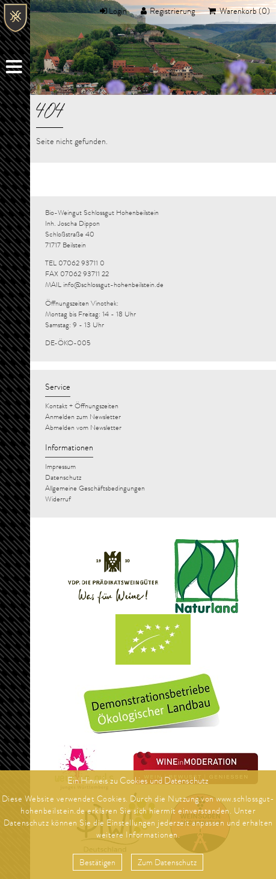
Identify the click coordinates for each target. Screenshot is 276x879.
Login (118, 12)
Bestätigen (97, 863)
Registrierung (172, 12)
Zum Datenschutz (167, 863)
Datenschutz (26, 824)
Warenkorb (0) (244, 12)
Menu (15, 69)
